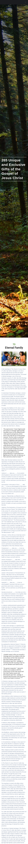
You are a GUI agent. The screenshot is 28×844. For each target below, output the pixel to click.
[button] (26, 2)
